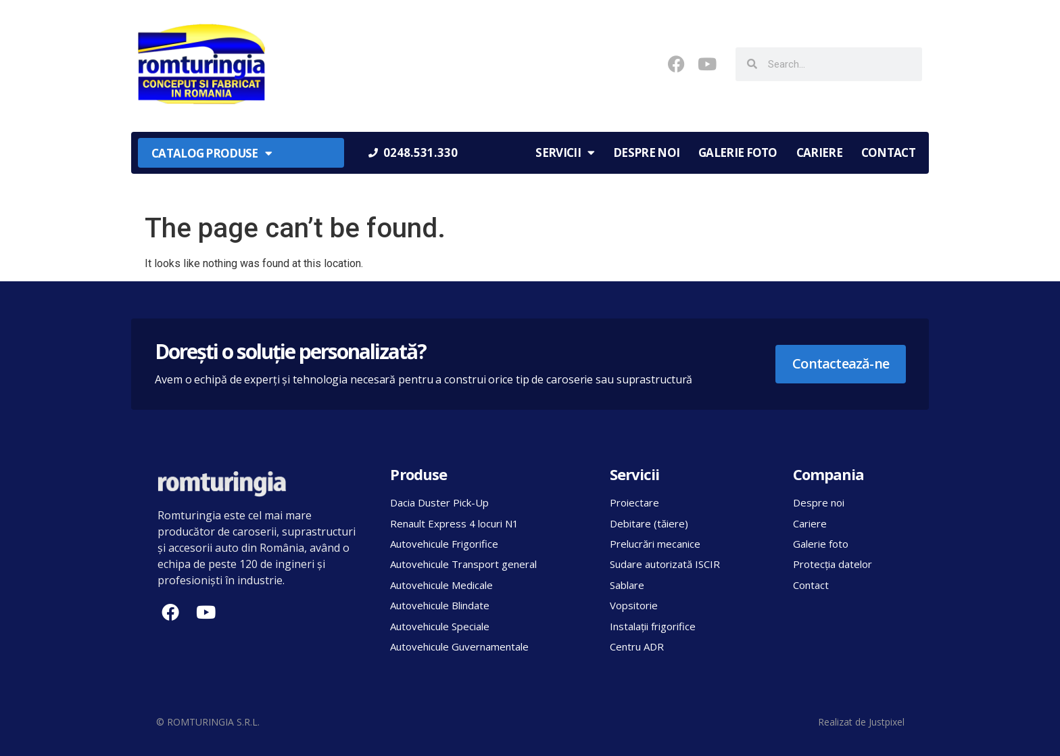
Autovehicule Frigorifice (444, 543)
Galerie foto (737, 152)
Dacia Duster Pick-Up (439, 502)
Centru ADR (637, 646)
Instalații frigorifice (653, 626)
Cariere (819, 152)
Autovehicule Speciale (439, 626)
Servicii (564, 152)
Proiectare (634, 502)
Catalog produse (211, 153)
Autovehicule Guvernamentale (459, 646)
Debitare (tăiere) (649, 523)
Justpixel (887, 721)
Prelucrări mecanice (655, 543)
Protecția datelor (832, 564)
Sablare (627, 585)
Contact (888, 152)
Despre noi (646, 152)
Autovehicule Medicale (441, 585)
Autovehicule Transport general (463, 564)
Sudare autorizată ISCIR (665, 564)
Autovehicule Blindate (439, 605)
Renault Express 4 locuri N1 (454, 523)
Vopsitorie (634, 605)
